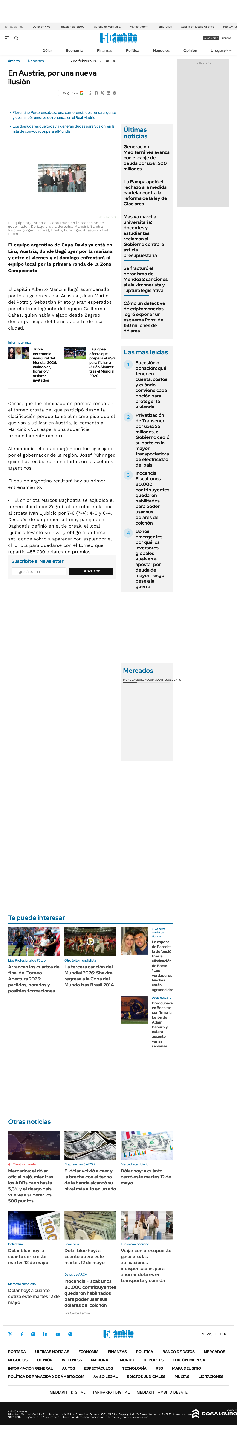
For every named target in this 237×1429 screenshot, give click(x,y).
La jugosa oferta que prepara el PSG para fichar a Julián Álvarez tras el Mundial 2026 (102, 362)
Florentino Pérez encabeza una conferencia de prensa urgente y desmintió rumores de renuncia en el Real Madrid (64, 115)
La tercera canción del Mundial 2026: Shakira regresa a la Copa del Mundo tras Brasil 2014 (89, 976)
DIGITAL (68, 1392)
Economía (74, 50)
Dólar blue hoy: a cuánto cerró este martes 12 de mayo (28, 1257)
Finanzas (104, 50)
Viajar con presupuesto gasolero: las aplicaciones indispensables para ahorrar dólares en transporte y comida (146, 1265)
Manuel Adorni (139, 26)
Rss (159, 1368)
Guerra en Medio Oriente (197, 26)
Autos (68, 1368)
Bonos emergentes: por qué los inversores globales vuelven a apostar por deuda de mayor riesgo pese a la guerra (150, 558)
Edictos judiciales (146, 1376)
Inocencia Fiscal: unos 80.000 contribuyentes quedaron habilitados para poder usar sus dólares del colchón (152, 498)
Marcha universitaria (107, 26)
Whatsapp (70, 1334)
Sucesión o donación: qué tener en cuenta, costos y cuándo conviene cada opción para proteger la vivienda (151, 385)
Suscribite (91, 571)
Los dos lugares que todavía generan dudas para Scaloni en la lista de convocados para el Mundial (64, 129)
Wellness (72, 1360)
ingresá (226, 38)
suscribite (211, 38)
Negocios (161, 50)
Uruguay (218, 50)
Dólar (47, 50)
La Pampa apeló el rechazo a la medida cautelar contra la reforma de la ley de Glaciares (145, 193)
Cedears (174, 679)
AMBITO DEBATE (162, 1392)
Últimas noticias (52, 1351)
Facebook (22, 1334)
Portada (17, 1351)
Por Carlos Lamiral (77, 1313)
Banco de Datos (178, 1351)
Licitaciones (211, 1376)
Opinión (190, 50)
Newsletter (226, 50)
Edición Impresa (189, 1360)
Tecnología (134, 1368)
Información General (30, 1368)
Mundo (127, 1360)
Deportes (36, 61)
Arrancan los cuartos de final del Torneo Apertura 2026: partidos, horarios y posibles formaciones (34, 979)
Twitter (10, 1334)
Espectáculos (98, 1368)
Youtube (57, 1334)
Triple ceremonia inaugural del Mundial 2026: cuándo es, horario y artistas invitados (45, 364)
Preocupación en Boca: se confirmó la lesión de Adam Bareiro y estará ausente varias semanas (164, 1025)
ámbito (14, 61)
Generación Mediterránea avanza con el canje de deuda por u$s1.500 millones (147, 158)
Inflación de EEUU (71, 26)
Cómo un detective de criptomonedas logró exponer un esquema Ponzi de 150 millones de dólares (144, 317)
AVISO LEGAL (105, 1376)
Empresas (165, 26)
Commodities (158, 679)
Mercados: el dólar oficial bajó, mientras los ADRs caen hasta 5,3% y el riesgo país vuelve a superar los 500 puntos (30, 1186)
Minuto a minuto (24, 1164)
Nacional (101, 1360)
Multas (182, 1376)
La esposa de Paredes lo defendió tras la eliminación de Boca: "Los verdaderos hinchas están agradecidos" (163, 965)
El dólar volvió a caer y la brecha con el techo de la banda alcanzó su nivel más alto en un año (90, 1180)
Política (132, 50)
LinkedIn (45, 1334)
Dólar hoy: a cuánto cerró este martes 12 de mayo (146, 1177)
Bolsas (142, 679)
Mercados (214, 1351)
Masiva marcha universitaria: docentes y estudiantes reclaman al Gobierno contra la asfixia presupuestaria (144, 236)
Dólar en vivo (41, 26)
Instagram (33, 1334)
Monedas (130, 679)
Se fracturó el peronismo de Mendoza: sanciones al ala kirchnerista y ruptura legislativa (146, 279)
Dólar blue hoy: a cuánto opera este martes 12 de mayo (84, 1257)
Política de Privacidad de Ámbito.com (46, 1376)
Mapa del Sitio (186, 1368)
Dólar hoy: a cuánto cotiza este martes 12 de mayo (34, 1296)
